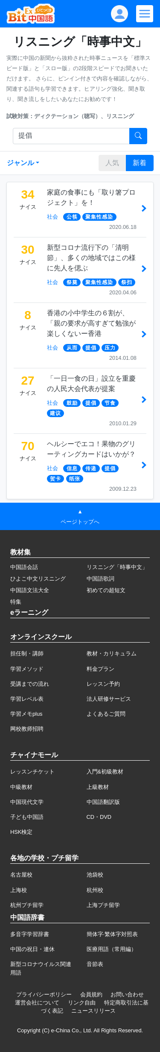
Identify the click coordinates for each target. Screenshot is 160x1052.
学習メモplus (26, 714)
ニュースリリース (93, 1011)
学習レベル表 (27, 699)
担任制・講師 (27, 653)
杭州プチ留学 (27, 905)
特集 (15, 602)
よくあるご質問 (106, 714)
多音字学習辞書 (29, 934)
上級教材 (98, 787)
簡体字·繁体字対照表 (112, 934)
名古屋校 (21, 874)
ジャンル (20, 162)
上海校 (18, 890)
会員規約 (91, 994)
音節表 (95, 964)
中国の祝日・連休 (32, 949)
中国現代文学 (27, 802)
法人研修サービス (109, 699)
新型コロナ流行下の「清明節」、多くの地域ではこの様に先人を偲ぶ (91, 258)
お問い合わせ (127, 994)
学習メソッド (27, 669)
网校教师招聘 (27, 729)
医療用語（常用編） (112, 949)
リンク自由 (82, 1002)
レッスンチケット (32, 771)
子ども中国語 (27, 817)
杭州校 (95, 890)
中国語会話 (24, 567)
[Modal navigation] (144, 13)
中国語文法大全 (29, 590)
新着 (139, 162)
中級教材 (21, 787)
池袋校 (95, 874)
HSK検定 (21, 832)
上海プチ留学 (103, 905)
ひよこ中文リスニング (38, 578)
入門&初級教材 (105, 771)
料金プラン (100, 669)
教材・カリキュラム (112, 653)
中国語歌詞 (100, 578)
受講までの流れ (29, 684)
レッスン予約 (103, 684)
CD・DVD (99, 817)
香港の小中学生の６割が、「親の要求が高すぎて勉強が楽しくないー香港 (91, 323)
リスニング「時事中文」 (117, 567)
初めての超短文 (106, 590)
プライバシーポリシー (44, 994)
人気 (112, 162)
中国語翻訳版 (103, 802)
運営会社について (37, 1002)
